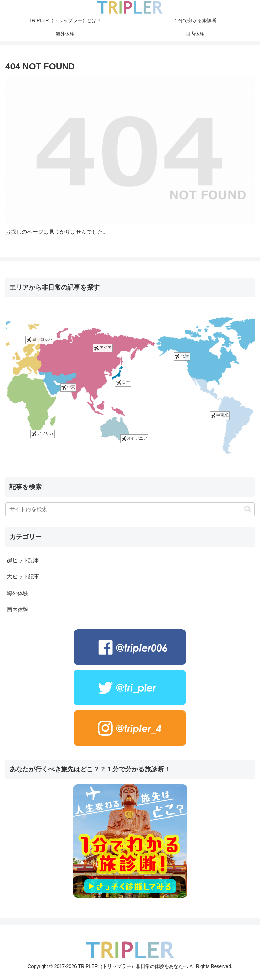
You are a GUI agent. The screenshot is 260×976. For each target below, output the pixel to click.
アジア (103, 348)
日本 (123, 382)
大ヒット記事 (23, 576)
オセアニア (134, 438)
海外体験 (17, 593)
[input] (130, 509)
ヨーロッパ (39, 339)
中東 (68, 387)
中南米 (220, 415)
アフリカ (42, 433)
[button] (248, 509)
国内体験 (17, 610)
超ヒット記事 (23, 560)
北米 (182, 356)
